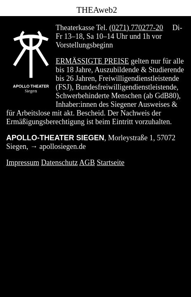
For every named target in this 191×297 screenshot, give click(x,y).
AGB (87, 162)
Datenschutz (59, 162)
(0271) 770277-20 (136, 28)
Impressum (22, 162)
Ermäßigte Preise (92, 61)
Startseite (111, 162)
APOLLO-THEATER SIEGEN (55, 138)
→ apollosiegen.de (58, 146)
